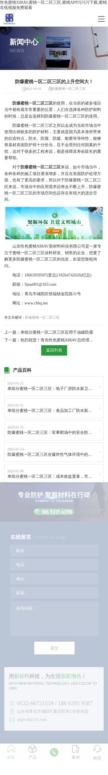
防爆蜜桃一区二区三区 (42, 317)
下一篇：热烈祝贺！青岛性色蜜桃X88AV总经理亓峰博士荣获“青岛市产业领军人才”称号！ (49, 340)
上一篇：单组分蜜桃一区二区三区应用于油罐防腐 (48, 332)
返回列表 (54, 350)
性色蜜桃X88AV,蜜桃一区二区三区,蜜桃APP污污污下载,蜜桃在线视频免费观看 (53, 5)
